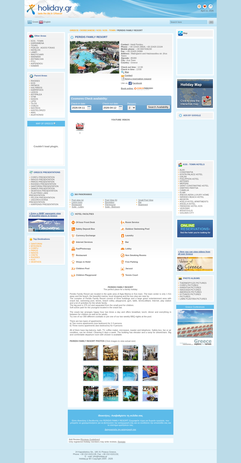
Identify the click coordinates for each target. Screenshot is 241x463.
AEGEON (184, 199)
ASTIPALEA (36, 94)
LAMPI (34, 52)
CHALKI (34, 106)
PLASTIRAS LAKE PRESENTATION (38, 194)
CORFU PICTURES (189, 285)
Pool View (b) (111, 200)
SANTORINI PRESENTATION (45, 186)
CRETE (34, 255)
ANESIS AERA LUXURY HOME (194, 195)
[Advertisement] (195, 138)
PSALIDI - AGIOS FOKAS (43, 48)
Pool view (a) (78, 200)
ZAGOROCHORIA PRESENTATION (38, 201)
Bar (140, 202)
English (47, 22)
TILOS (34, 103)
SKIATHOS (36, 262)
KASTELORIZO (38, 110)
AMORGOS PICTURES (190, 292)
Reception (109, 202)
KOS (33, 83)
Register (121, 442)
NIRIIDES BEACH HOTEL (192, 197)
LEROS (34, 92)
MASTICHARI (37, 54)
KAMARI (35, 66)
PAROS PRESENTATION (42, 182)
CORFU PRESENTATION (43, 177)
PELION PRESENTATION (43, 197)
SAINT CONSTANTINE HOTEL (194, 186)
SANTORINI (36, 244)
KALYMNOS (36, 88)
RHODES (35, 81)
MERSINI (184, 183)
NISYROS (35, 108)
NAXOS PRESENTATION (43, 179)
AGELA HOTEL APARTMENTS (194, 201)
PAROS (34, 250)
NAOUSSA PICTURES (190, 290)
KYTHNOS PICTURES (190, 294)
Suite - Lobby (78, 207)
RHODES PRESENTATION (43, 184)
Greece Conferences (195, 307)
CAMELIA (184, 190)
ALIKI (182, 170)
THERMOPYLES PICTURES (193, 283)
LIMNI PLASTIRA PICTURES (193, 299)
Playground (110, 204)
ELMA (182, 192)
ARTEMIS (184, 181)
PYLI (33, 61)
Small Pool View (145, 200)
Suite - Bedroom (112, 207)
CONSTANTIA (186, 172)
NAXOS (34, 253)
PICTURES (185, 296)
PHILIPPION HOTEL (189, 179)
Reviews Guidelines (90, 439)
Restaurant (77, 204)
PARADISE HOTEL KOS (191, 206)
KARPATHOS (37, 90)
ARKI (33, 112)
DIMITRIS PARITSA (189, 188)
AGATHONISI (37, 115)
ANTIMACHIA (37, 59)
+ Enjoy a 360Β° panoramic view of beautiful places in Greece (45, 214)
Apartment (143, 204)
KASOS (34, 99)
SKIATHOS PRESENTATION (44, 191)
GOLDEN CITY (187, 213)
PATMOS (35, 85)
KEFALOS (35, 50)
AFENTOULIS (186, 210)
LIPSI (33, 101)
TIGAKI (34, 45)
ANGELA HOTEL (187, 204)
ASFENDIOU (37, 63)
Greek (35, 22)
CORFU (34, 248)
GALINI (183, 177)
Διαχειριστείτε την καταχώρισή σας (120, 429)
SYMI (33, 97)
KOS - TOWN (37, 41)
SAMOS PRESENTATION (43, 188)
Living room (77, 202)
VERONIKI (185, 208)
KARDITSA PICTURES (190, 287)
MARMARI (36, 57)
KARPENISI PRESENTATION (44, 204)
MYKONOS (36, 246)
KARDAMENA (37, 43)
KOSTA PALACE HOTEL (191, 174)
